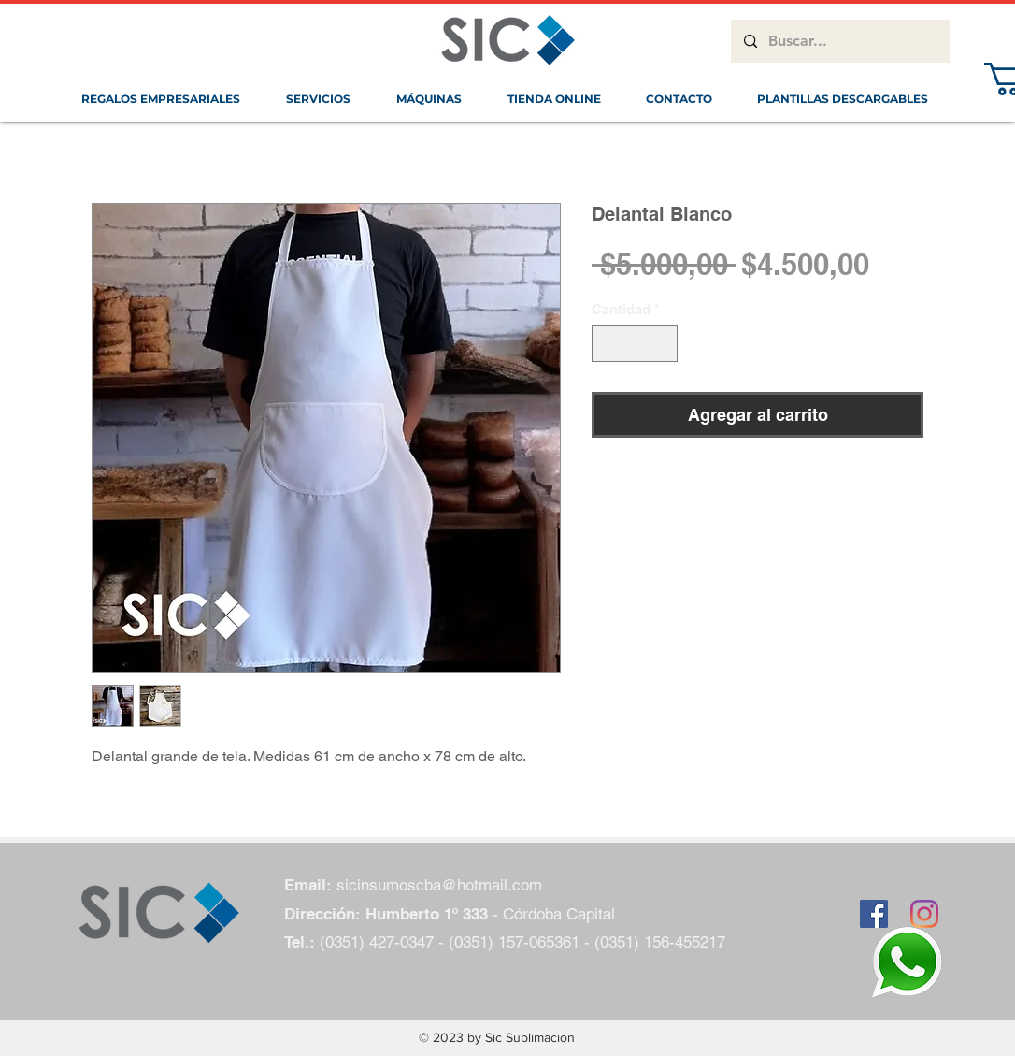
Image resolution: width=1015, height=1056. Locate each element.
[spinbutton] (635, 343)
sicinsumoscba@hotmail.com (439, 884)
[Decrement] (607, 343)
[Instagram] (924, 914)
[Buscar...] (839, 41)
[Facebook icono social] (874, 914)
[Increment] (663, 343)
